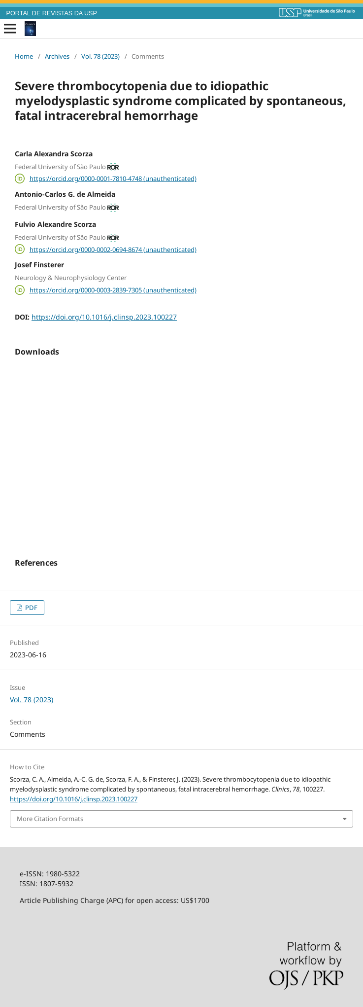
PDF (30, 607)
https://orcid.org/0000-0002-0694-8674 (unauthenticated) (113, 249)
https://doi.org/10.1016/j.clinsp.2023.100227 (104, 317)
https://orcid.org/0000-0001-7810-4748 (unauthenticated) (113, 178)
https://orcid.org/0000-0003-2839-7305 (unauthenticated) (113, 290)
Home (24, 56)
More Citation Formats (50, 818)
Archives (57, 56)
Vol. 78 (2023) (100, 56)
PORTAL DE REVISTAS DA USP (51, 13)
